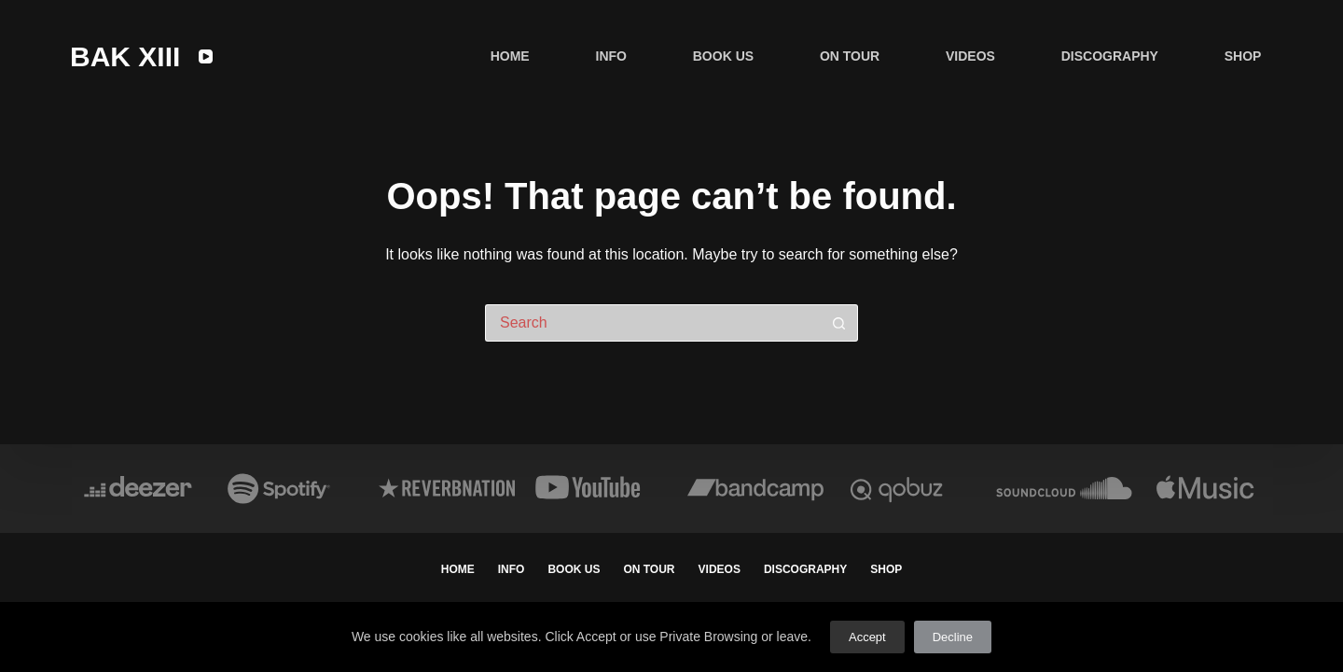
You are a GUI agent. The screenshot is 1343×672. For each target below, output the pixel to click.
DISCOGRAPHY (1109, 56)
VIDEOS (970, 56)
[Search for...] (653, 323)
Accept (867, 637)
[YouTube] (206, 56)
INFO (611, 56)
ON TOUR (849, 56)
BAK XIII (125, 56)
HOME (510, 56)
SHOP (1243, 56)
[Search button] (839, 323)
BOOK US (723, 56)
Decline (953, 637)
